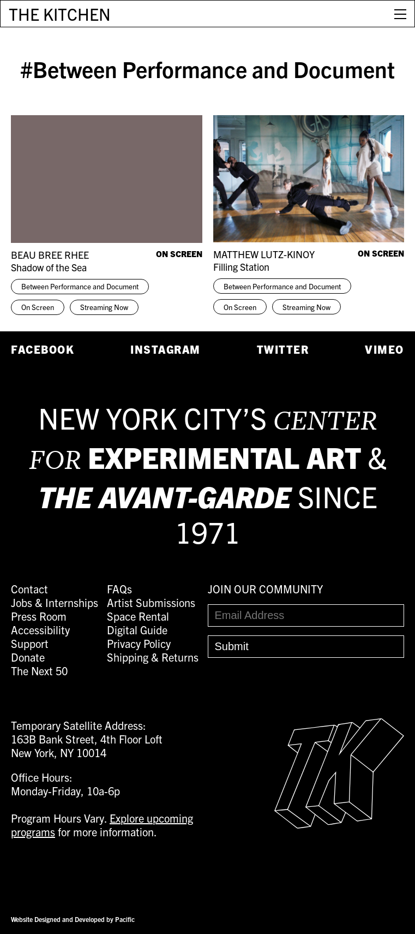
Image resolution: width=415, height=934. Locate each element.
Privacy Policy (139, 643)
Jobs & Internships (54, 602)
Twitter (283, 349)
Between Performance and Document (80, 286)
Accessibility (40, 629)
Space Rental (138, 616)
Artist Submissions (151, 602)
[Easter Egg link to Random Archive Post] (339, 824)
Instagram (165, 349)
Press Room (39, 616)
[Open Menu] (400, 13)
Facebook (42, 349)
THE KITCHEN (60, 13)
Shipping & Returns (153, 657)
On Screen (37, 307)
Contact (29, 589)
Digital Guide (137, 629)
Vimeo (384, 349)
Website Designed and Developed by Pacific (73, 919)
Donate (28, 657)
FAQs (119, 589)
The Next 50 (39, 670)
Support (30, 643)
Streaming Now (104, 307)
